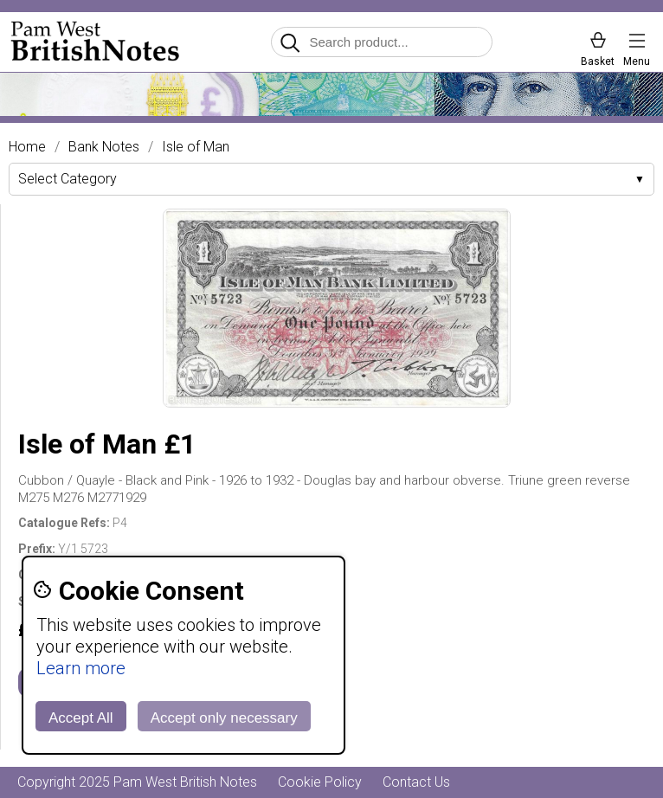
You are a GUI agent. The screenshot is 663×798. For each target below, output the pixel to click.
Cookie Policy (320, 782)
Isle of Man (195, 147)
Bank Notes (103, 147)
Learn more (81, 668)
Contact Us (416, 782)
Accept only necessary (224, 718)
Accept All (80, 718)
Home (27, 147)
